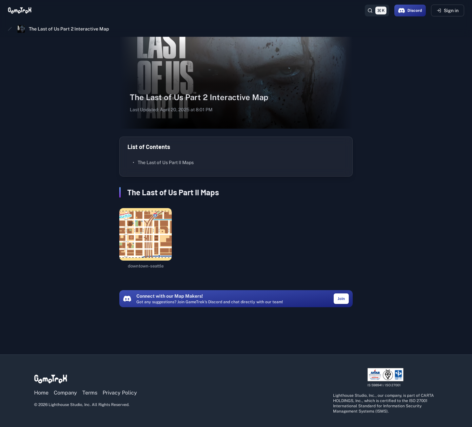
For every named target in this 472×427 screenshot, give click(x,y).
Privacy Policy (120, 393)
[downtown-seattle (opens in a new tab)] (145, 238)
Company (65, 393)
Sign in (448, 10)
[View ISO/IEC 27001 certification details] (385, 378)
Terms (89, 393)
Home (41, 393)
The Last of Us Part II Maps (163, 162)
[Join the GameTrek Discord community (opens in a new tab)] (341, 298)
